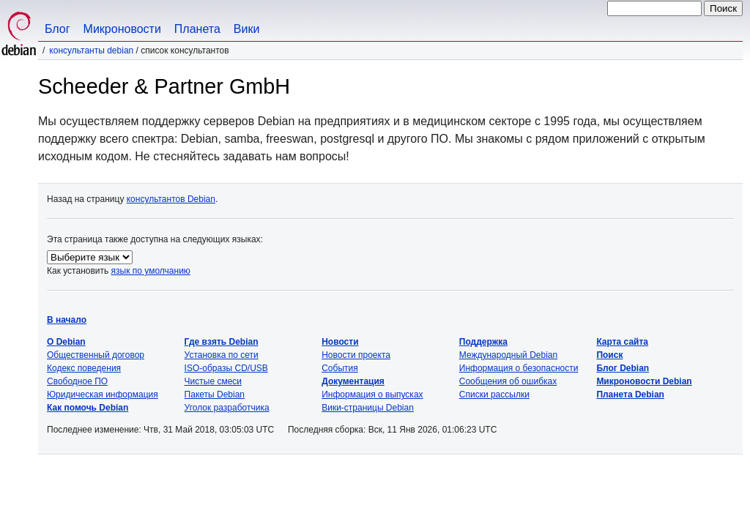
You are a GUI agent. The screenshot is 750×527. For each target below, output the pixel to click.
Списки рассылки (494, 394)
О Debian (66, 342)
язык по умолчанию (150, 271)
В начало (66, 320)
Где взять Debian (222, 342)
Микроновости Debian (643, 381)
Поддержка (483, 342)
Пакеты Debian (215, 394)
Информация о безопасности (519, 368)
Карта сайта (622, 342)
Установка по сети (222, 355)
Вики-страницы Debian (368, 408)
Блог (57, 29)
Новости (340, 342)
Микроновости (122, 29)
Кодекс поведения (84, 368)
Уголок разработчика (227, 408)
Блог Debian (622, 368)
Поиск (609, 355)
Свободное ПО (77, 381)
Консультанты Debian (91, 50)
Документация (353, 381)
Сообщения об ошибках (508, 381)
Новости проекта (356, 355)
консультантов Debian (171, 199)
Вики (247, 29)
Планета (197, 29)
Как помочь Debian (87, 408)
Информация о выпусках (372, 394)
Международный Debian (508, 355)
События (340, 368)
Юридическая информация (102, 394)
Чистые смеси (213, 381)
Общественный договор (95, 355)
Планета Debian (630, 394)
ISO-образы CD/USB (226, 368)
